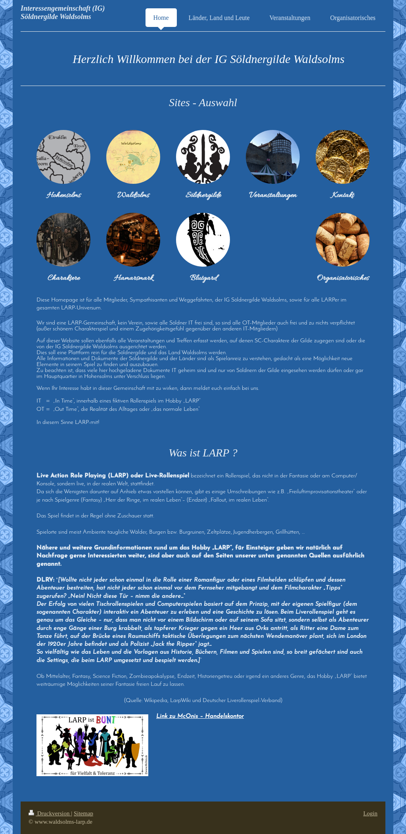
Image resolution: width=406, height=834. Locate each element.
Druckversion (50, 813)
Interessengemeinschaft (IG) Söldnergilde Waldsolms (63, 12)
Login (370, 813)
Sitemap (83, 813)
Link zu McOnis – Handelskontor (200, 716)
